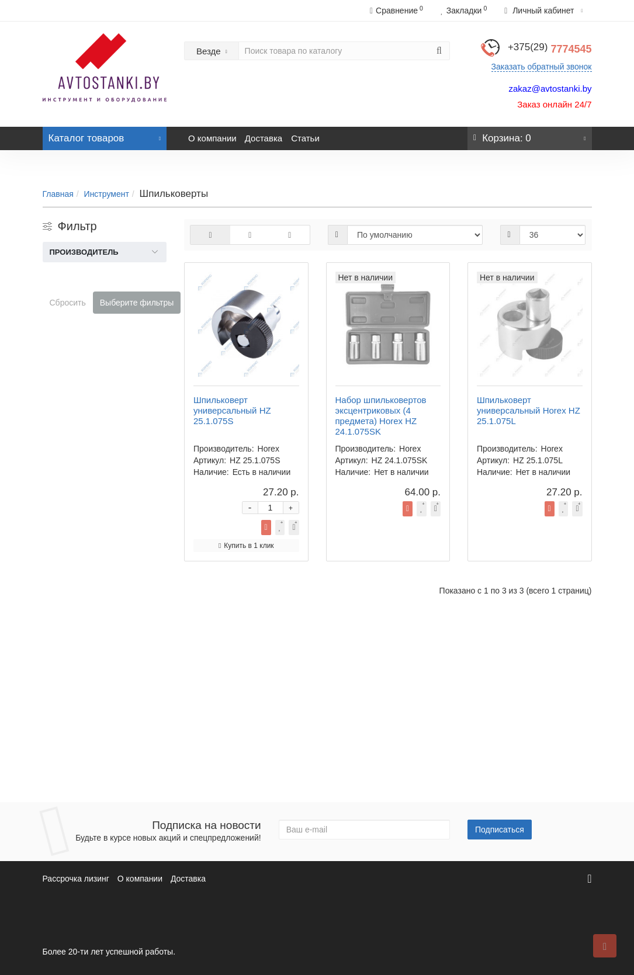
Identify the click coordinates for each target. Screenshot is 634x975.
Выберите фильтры (137, 302)
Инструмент (106, 194)
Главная (58, 194)
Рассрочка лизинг (76, 878)
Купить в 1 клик (446, 396)
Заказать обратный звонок (541, 66)
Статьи (305, 138)
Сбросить (68, 302)
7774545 (550, 49)
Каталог (104, 135)
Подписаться (499, 829)
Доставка (263, 138)
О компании (212, 138)
